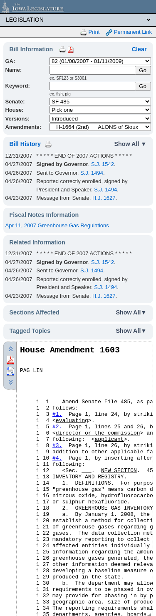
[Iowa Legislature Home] (78, 6)
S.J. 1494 (91, 173)
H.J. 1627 (104, 198)
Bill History (25, 144)
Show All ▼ (130, 144)
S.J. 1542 (102, 164)
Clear (139, 49)
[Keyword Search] (93, 86)
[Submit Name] (143, 70)
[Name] (93, 70)
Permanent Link (129, 32)
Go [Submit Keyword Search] (142, 86)
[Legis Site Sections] (78, 19)
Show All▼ (131, 312)
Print (89, 32)
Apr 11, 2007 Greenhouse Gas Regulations (57, 225)
